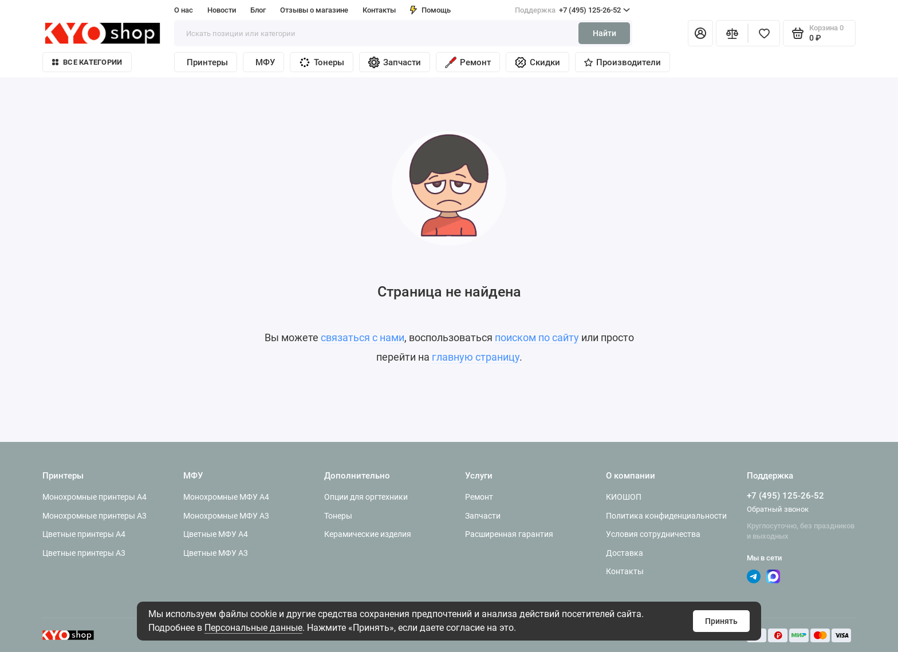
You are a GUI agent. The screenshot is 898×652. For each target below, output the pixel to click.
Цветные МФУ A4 (215, 534)
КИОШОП (623, 496)
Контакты (379, 10)
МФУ (265, 62)
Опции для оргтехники (366, 496)
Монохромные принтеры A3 (94, 515)
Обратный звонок (778, 509)
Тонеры (321, 62)
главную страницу (475, 357)
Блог (258, 10)
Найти (604, 33)
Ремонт (468, 62)
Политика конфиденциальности (666, 515)
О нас (183, 10)
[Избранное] (764, 33)
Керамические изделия (367, 534)
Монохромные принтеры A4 (94, 496)
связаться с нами (362, 337)
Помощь (430, 10)
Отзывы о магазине (314, 10)
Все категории (87, 62)
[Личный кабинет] (700, 33)
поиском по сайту (537, 337)
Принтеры (207, 62)
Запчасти (394, 62)
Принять (721, 621)
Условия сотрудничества (653, 534)
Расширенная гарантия (509, 534)
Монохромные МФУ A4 (226, 496)
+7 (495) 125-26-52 (572, 10)
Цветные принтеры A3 (83, 553)
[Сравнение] (731, 33)
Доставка (624, 553)
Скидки (537, 62)
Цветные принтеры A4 (83, 534)
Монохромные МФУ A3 (226, 515)
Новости (221, 10)
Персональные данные (253, 627)
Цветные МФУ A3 (215, 553)
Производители (622, 62)
